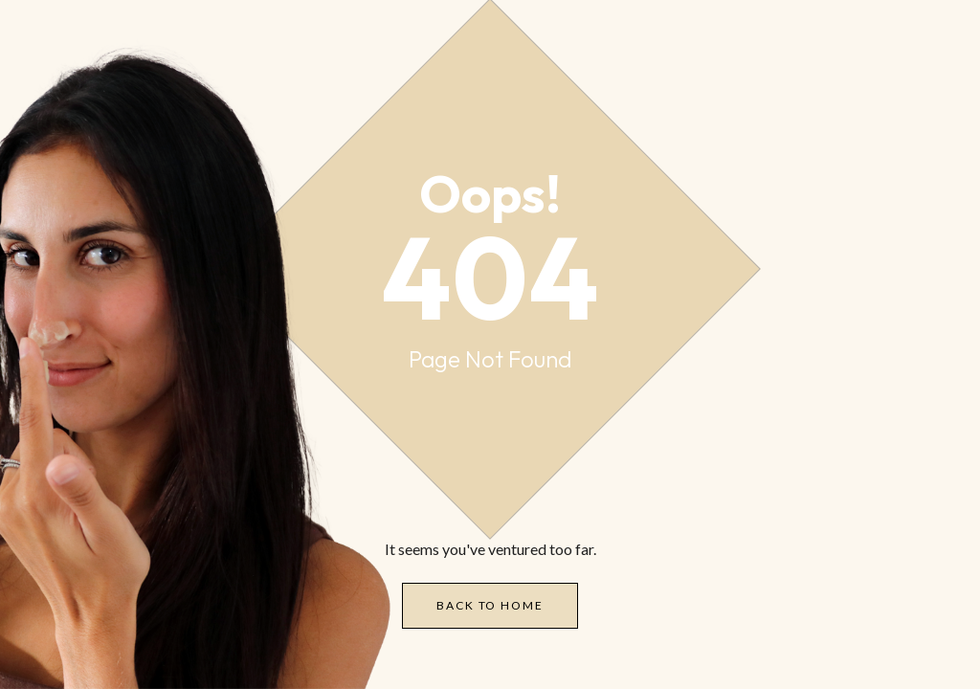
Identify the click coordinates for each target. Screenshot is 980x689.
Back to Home (489, 605)
